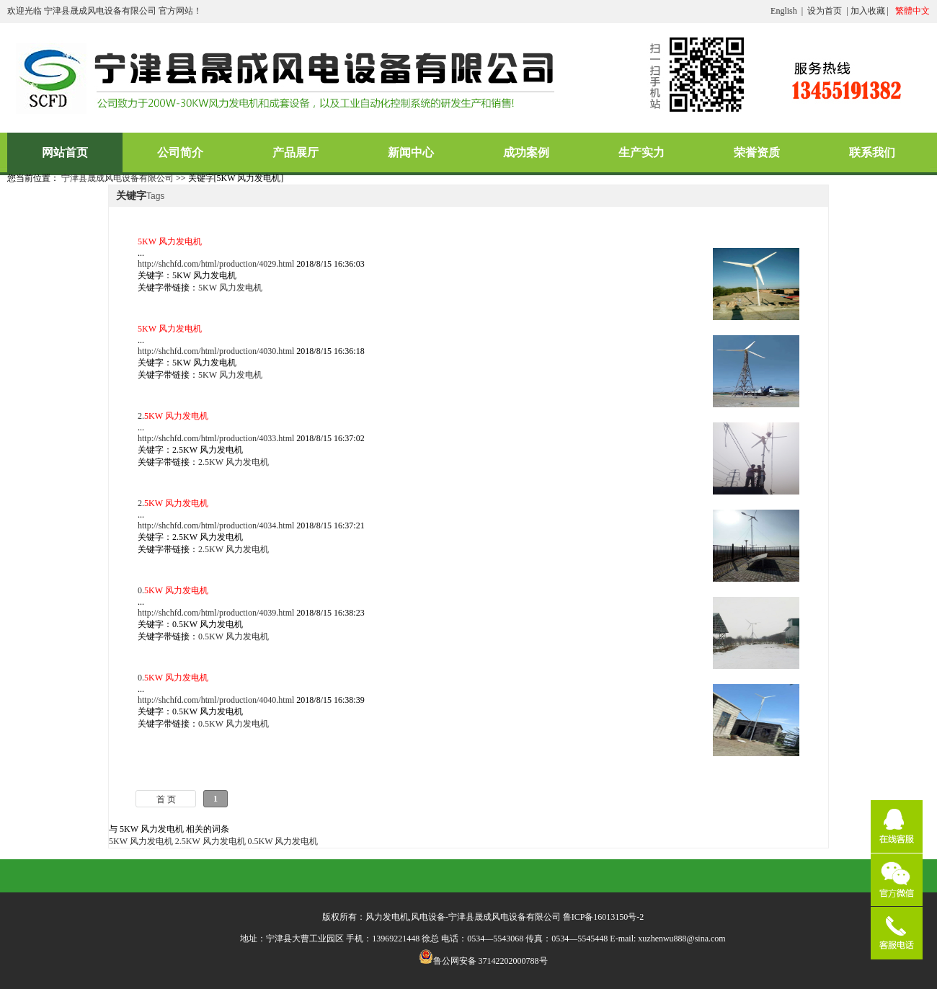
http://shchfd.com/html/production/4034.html (216, 525)
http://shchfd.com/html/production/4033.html (216, 438)
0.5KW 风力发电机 (233, 636)
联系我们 (872, 152)
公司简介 (180, 152)
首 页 (166, 799)
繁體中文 (912, 11)
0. (173, 590)
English (784, 11)
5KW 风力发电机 (230, 288)
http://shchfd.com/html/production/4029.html (216, 264)
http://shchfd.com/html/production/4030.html (216, 351)
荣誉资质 (757, 152)
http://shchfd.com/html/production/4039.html (216, 613)
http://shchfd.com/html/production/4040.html (216, 700)
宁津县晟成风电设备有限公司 (117, 178)
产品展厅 (295, 152)
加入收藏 (868, 11)
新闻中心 (411, 152)
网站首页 (65, 152)
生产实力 (641, 152)
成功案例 (526, 152)
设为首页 (824, 11)
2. (173, 416)
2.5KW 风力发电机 (233, 462)
